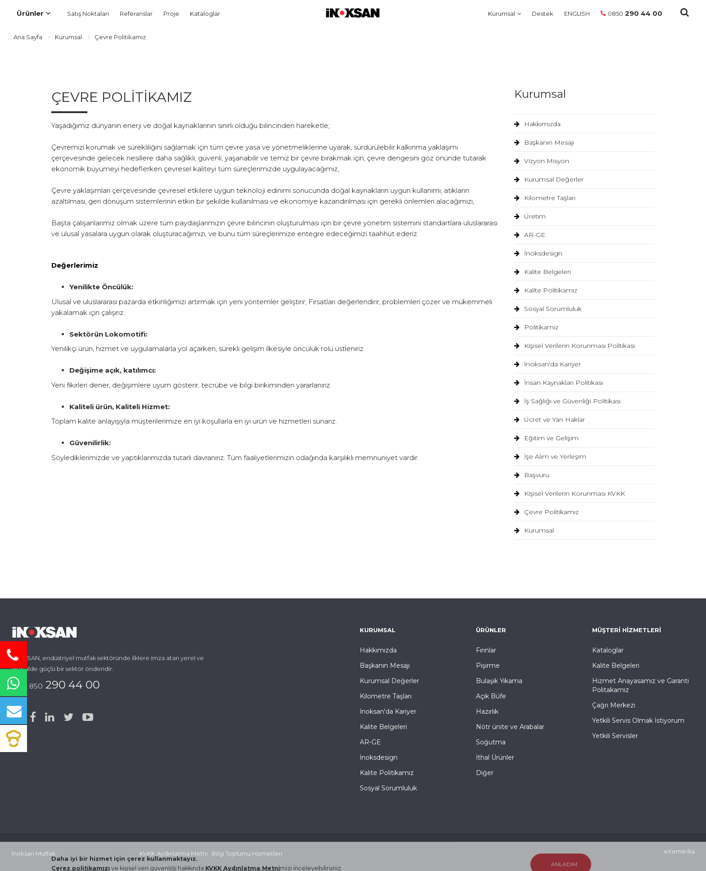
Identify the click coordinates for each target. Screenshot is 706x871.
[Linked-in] (49, 717)
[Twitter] (68, 717)
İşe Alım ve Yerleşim (550, 456)
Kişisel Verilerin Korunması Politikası (574, 346)
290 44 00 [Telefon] (631, 13)
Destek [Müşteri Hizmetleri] (542, 13)
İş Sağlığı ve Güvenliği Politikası (567, 401)
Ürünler (30, 13)
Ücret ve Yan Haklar (549, 419)
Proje (171, 13)
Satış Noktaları (88, 13)
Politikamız (536, 327)
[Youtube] (87, 717)
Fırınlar (486, 650)
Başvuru (531, 475)
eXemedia (679, 851)
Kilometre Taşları (544, 198)
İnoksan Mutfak (33, 853)
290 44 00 (61, 684)
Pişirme (488, 665)
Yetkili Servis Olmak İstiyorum (638, 720)
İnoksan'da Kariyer (547, 364)
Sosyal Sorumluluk (548, 309)
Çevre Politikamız (546, 512)
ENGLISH (577, 13)
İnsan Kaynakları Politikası (558, 382)
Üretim (530, 216)
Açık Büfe (491, 696)
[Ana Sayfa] (349, 11)
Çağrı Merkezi (613, 705)
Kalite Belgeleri (542, 272)
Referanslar (136, 13)
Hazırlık (487, 711)
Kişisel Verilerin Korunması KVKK (569, 493)
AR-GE (529, 235)
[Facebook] (33, 717)
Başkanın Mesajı (544, 142)
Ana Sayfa (28, 37)
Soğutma (491, 742)
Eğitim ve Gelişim (546, 438)
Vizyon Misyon (541, 161)
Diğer (484, 773)
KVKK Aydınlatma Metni (174, 853)
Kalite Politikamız (545, 290)
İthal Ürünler (495, 757)
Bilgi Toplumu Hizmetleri (247, 853)
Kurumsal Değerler (549, 179)
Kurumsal (501, 13)
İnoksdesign (538, 253)
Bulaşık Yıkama (499, 681)
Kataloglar (205, 13)
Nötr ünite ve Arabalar (510, 727)
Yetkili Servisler (615, 736)
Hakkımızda (537, 124)
